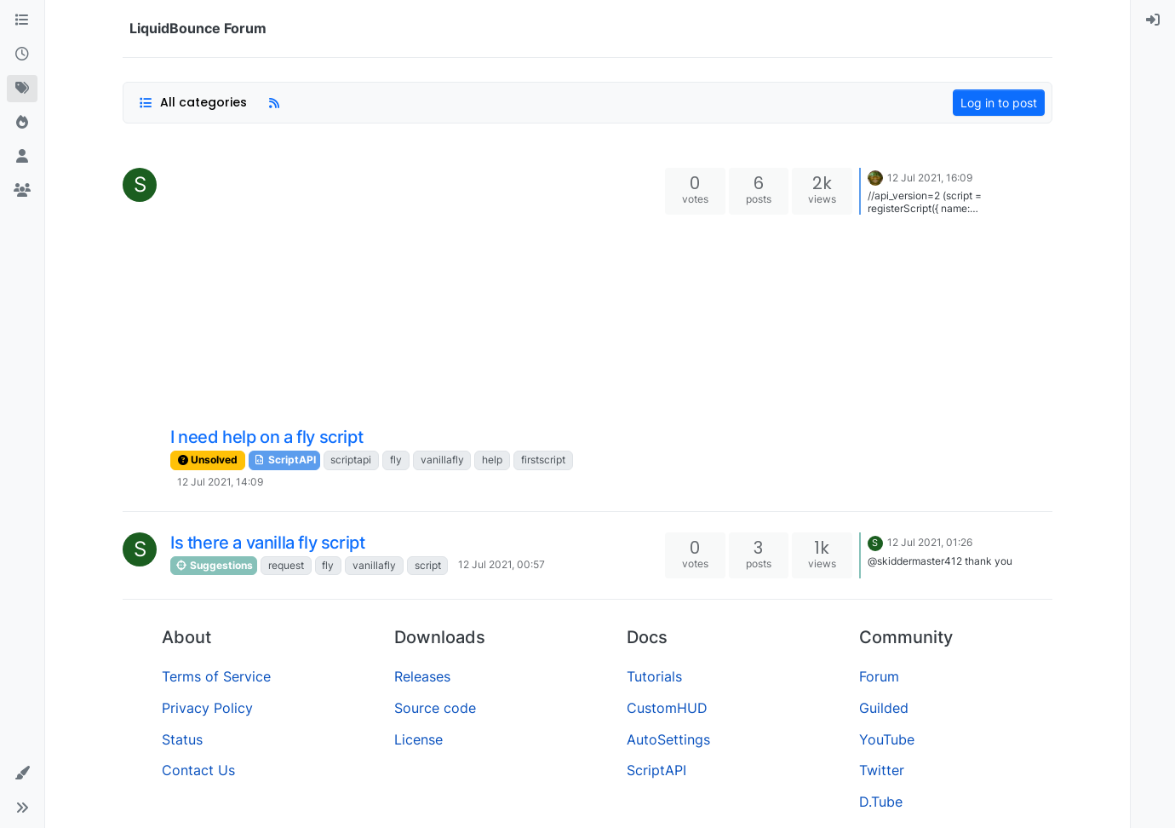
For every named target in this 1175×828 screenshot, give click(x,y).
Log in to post (998, 102)
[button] (22, 773)
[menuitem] (1153, 20)
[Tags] (22, 88)
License (418, 739)
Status (182, 739)
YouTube (886, 739)
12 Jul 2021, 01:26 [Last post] (929, 542)
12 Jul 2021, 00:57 (501, 564)
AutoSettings (668, 739)
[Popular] (22, 122)
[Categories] (22, 20)
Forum (879, 676)
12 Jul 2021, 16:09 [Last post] (929, 177)
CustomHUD (667, 707)
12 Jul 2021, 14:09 (220, 481)
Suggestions (214, 565)
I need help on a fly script (266, 437)
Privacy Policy (207, 707)
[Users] (22, 156)
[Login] (1153, 20)
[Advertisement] (416, 295)
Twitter (881, 770)
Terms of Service (216, 676)
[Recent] (22, 54)
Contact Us (198, 770)
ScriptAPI (284, 459)
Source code (435, 707)
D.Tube (881, 801)
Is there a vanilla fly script (267, 542)
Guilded (883, 707)
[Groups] (22, 190)
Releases (422, 676)
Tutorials (654, 676)
